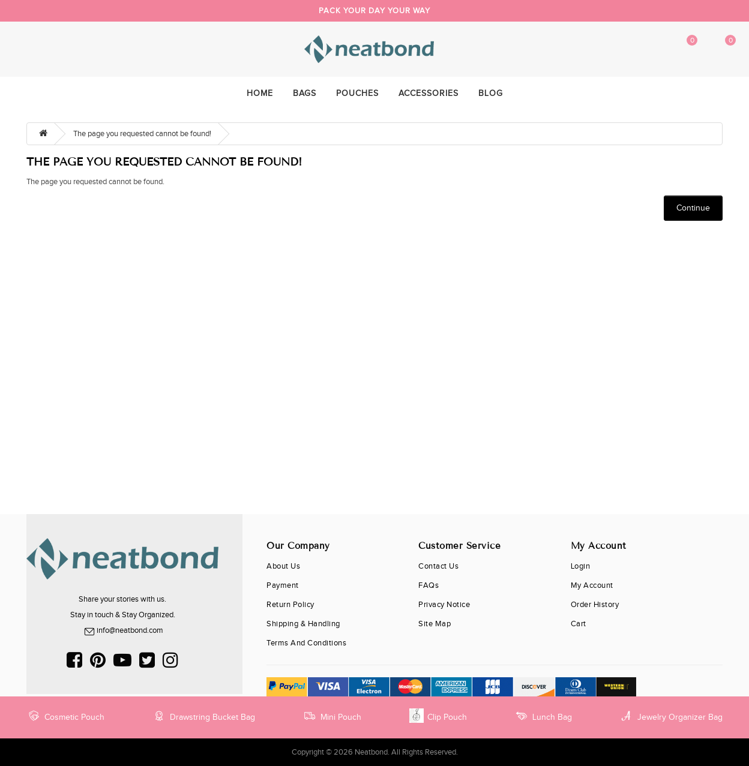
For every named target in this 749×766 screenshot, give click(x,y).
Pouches (357, 93)
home (260, 93)
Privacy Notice (444, 604)
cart (578, 624)
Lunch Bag (543, 715)
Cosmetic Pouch (65, 715)
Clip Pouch (438, 715)
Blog (490, 93)
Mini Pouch (331, 715)
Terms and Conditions (306, 643)
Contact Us (438, 566)
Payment (282, 585)
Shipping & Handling (303, 624)
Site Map (434, 624)
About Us (283, 566)
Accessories (429, 93)
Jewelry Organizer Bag (671, 715)
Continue (693, 208)
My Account (644, 49)
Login (581, 566)
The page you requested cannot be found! (142, 134)
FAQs (428, 585)
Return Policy (290, 604)
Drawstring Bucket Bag (203, 715)
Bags (304, 93)
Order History (595, 604)
